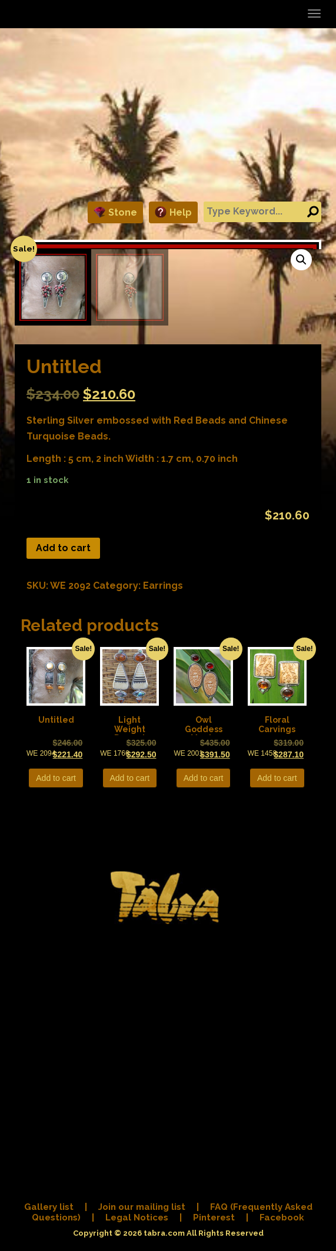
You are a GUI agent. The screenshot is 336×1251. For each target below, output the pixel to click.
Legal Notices (136, 1219)
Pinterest (214, 1219)
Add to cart (63, 844)
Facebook (282, 1219)
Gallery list (49, 1208)
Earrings (163, 882)
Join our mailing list (141, 1208)
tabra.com (164, 1234)
